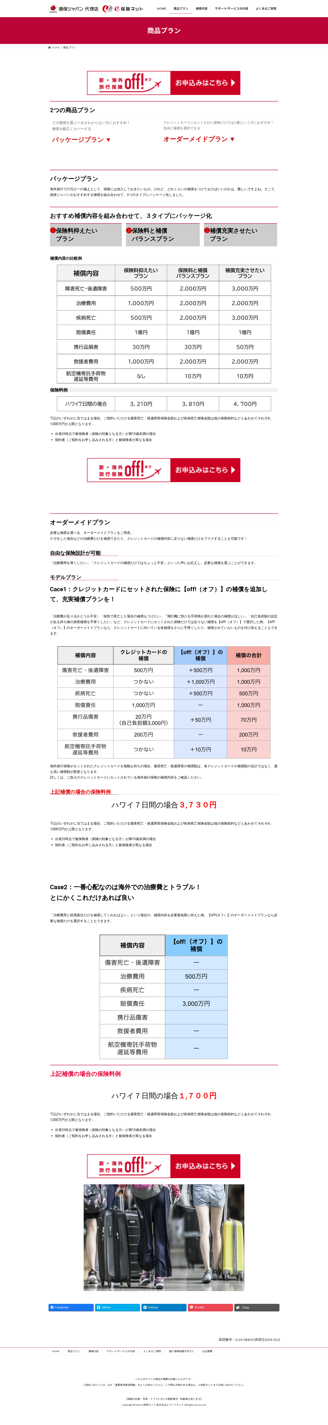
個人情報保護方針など (181, 1351)
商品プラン (74, 1351)
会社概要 (207, 1351)
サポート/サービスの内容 (121, 1351)
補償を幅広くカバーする (72, 129)
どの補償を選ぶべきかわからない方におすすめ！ (91, 123)
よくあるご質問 (152, 1351)
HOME (56, 1351)
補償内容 (93, 1351)
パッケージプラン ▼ (81, 139)
